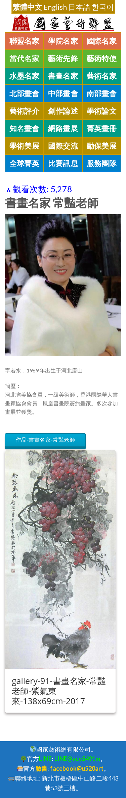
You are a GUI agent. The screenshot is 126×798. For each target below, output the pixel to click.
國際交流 (63, 146)
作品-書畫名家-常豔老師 (45, 440)
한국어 (103, 6)
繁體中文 (27, 6)
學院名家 (63, 41)
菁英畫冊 (102, 128)
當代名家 (24, 58)
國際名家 (102, 41)
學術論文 (102, 111)
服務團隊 (102, 163)
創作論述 (63, 111)
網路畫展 (63, 128)
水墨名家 (24, 76)
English (55, 6)
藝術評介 (24, 111)
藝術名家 (102, 76)
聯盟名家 (24, 41)
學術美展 (24, 146)
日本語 (79, 6)
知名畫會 (24, 128)
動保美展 (102, 146)
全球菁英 (24, 163)
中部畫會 (63, 93)
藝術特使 (102, 58)
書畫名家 (63, 76)
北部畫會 (24, 93)
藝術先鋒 (63, 58)
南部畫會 (102, 93)
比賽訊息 (63, 163)
